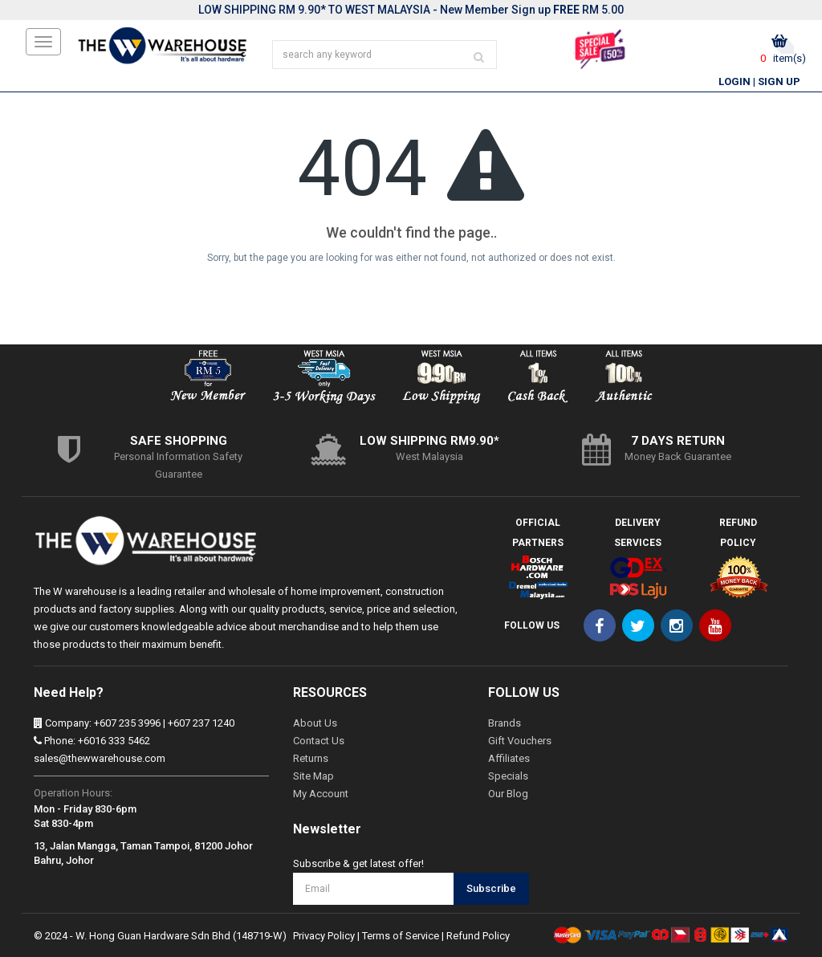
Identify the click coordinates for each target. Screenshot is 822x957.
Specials (508, 776)
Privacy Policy (324, 936)
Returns (310, 758)
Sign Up (779, 81)
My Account (320, 794)
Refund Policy (478, 936)
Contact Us (318, 741)
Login (734, 81)
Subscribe (491, 888)
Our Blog (508, 794)
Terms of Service (400, 936)
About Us (315, 723)
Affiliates (509, 758)
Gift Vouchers (519, 741)
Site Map (313, 776)
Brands (504, 723)
